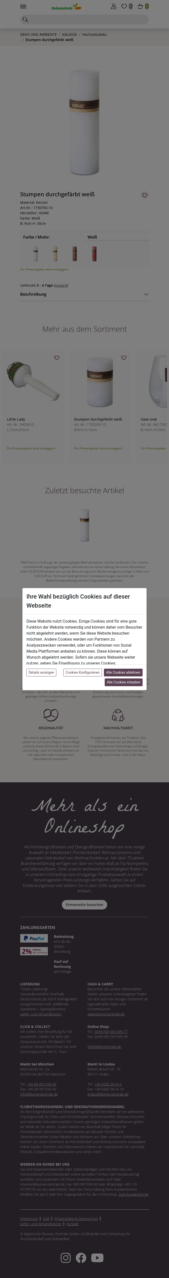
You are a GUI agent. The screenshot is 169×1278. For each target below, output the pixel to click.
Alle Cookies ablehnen (123, 672)
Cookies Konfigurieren (83, 672)
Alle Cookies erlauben (123, 682)
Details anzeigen (41, 672)
